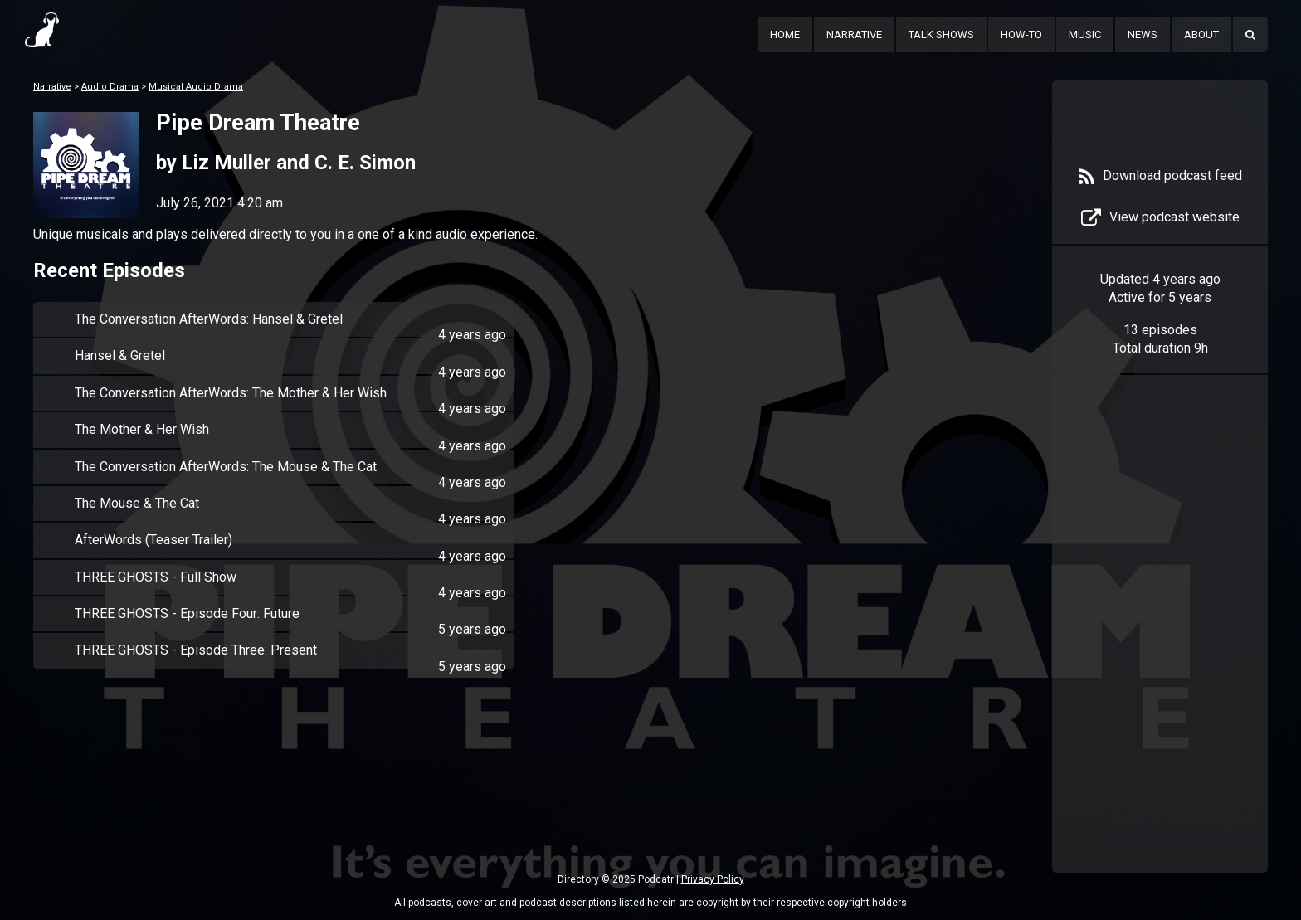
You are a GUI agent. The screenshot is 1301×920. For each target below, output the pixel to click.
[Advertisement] (1160, 649)
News (1142, 34)
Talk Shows (941, 34)
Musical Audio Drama (196, 86)
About (1201, 34)
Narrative (854, 34)
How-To (1021, 34)
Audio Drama (110, 86)
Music (1085, 34)
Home (785, 34)
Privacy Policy (712, 879)
